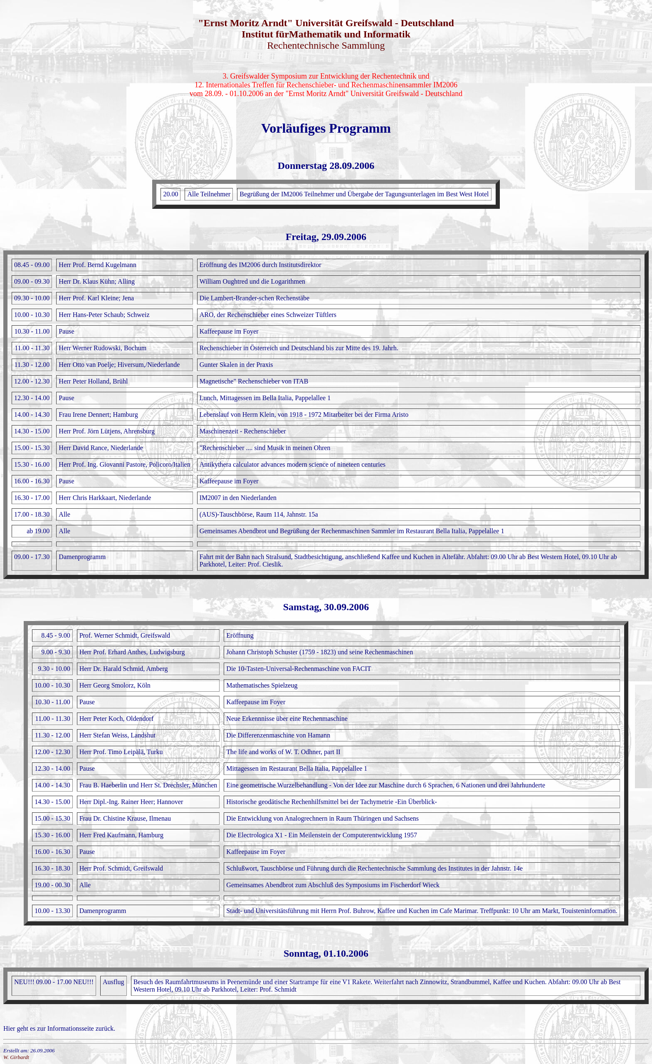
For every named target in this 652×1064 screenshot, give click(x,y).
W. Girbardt (16, 1057)
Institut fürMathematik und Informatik (326, 34)
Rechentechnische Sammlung (326, 45)
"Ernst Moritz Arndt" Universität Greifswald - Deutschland (326, 22)
